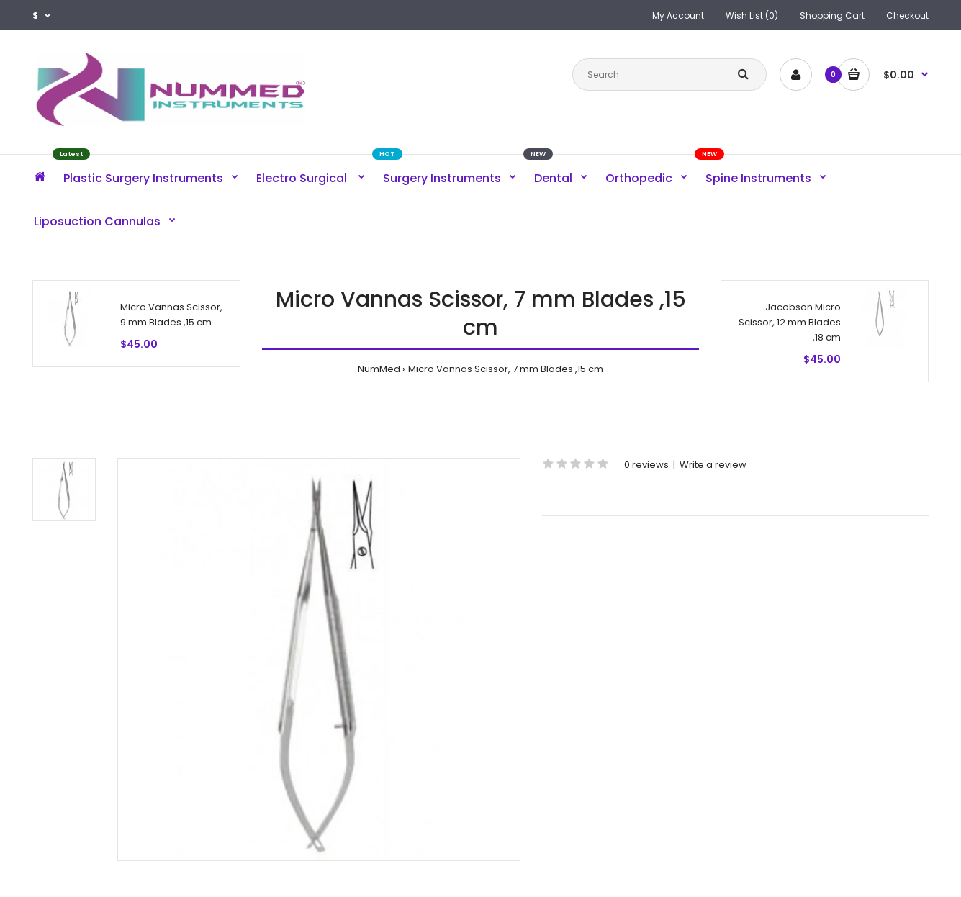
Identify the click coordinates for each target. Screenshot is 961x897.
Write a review (713, 465)
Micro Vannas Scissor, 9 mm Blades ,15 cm (171, 314)
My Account (678, 15)
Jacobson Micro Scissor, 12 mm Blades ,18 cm (790, 322)
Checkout (907, 15)
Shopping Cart (832, 15)
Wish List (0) (752, 15)
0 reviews (646, 465)
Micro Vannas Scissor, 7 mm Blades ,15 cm (505, 369)
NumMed (379, 369)
